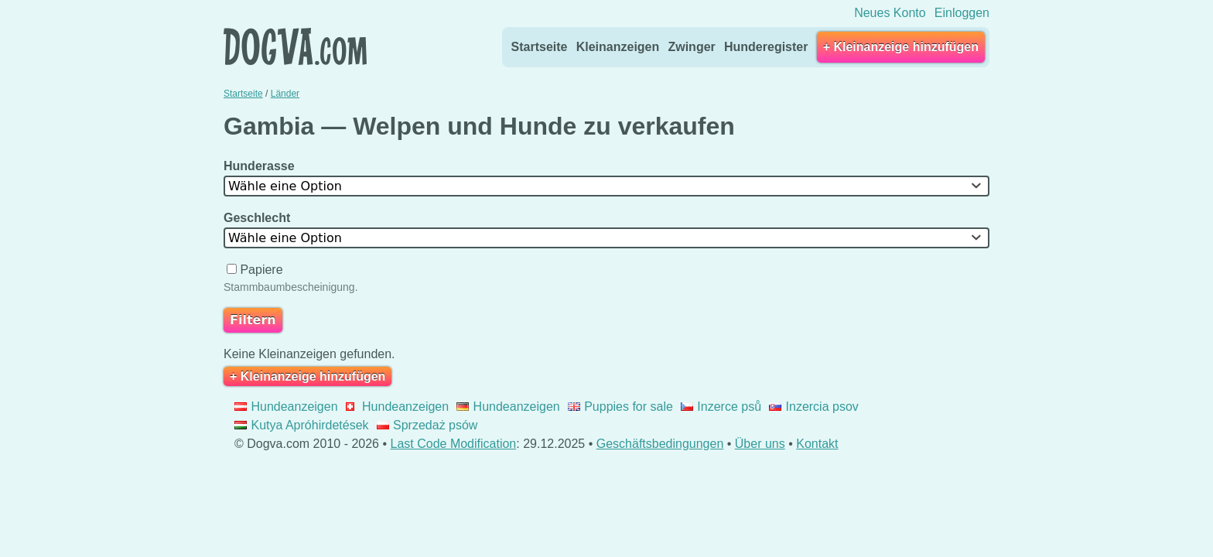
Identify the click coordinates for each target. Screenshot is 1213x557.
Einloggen (962, 12)
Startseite (539, 46)
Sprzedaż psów (427, 425)
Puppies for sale (620, 406)
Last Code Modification (454, 443)
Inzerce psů (721, 406)
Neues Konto (890, 12)
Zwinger (691, 46)
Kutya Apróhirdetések (301, 425)
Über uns (760, 443)
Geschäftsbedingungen (660, 443)
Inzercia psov (814, 406)
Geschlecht (259, 217)
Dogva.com (295, 46)
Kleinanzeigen (618, 46)
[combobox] (606, 186)
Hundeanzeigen (286, 406)
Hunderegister (766, 46)
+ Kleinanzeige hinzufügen (901, 46)
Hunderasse (261, 166)
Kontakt (817, 443)
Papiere (256, 269)
